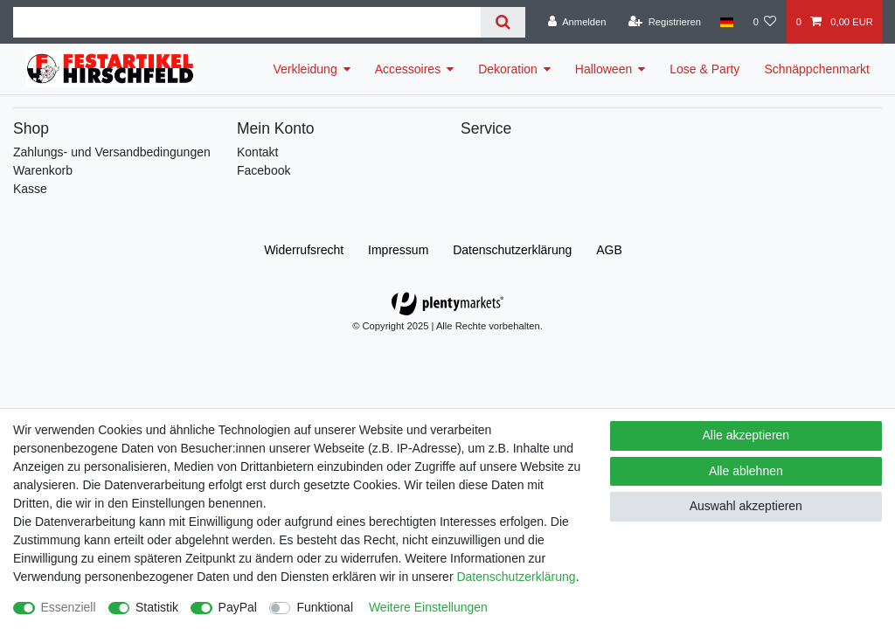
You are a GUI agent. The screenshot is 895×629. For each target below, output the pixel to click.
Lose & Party (704, 69)
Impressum (398, 250)
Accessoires (408, 69)
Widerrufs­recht (303, 250)
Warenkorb (43, 170)
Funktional (324, 607)
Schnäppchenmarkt (817, 69)
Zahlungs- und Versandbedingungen (112, 152)
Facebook (263, 170)
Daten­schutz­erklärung (512, 250)
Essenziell (68, 607)
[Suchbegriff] (247, 22)
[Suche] (503, 22)
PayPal (238, 607)
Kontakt (257, 152)
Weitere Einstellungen (428, 607)
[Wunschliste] (764, 22)
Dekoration (508, 69)
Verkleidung (305, 69)
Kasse (30, 189)
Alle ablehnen (746, 471)
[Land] (727, 22)
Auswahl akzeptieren (746, 506)
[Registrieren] (665, 22)
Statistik (156, 607)
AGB (609, 250)
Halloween (603, 69)
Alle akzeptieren (746, 435)
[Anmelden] (577, 22)
